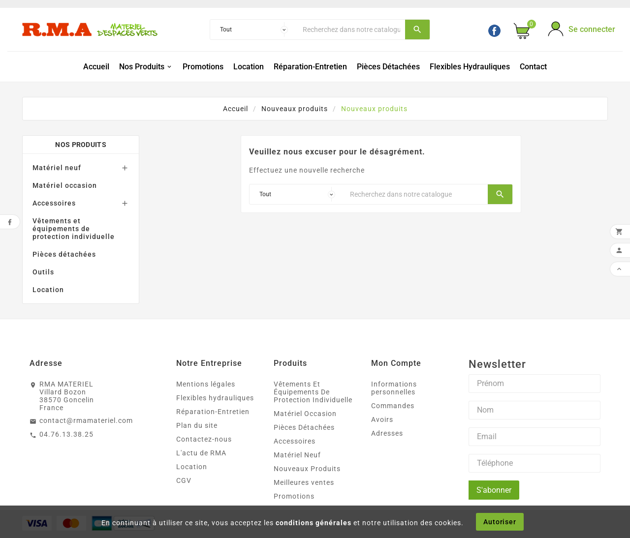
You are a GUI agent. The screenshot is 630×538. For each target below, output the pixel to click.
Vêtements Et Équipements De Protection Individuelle (313, 392)
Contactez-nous (204, 439)
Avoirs (382, 419)
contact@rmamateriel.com (86, 420)
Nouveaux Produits (307, 469)
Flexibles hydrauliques (215, 398)
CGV (183, 480)
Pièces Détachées (304, 427)
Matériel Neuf (297, 455)
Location (48, 290)
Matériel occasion (64, 185)
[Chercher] (351, 29)
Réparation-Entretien (213, 412)
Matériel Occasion (305, 414)
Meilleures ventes (304, 482)
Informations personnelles (394, 388)
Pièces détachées (64, 254)
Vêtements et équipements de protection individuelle (73, 228)
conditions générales (313, 523)
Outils (43, 272)
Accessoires (54, 203)
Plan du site (197, 425)
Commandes (392, 406)
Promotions (294, 496)
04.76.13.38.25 (66, 434)
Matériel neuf (56, 168)
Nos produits (80, 145)
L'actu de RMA (201, 453)
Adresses (387, 433)
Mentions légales (205, 384)
